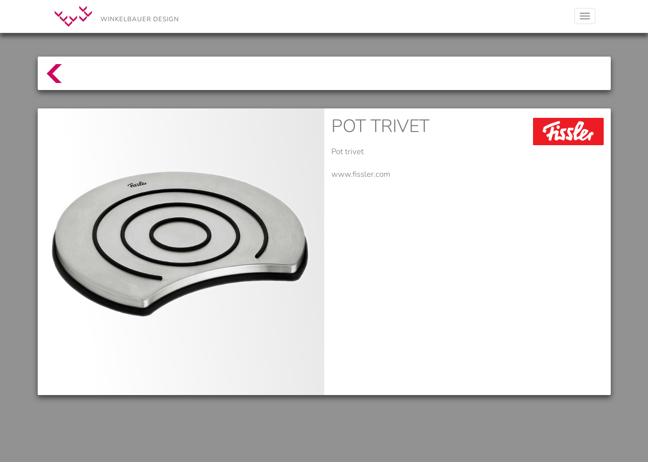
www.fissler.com (360, 174)
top (49, 78)
